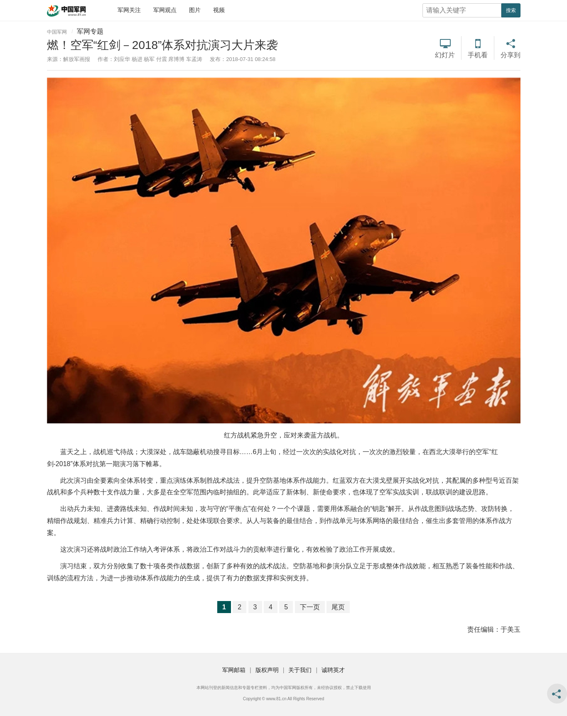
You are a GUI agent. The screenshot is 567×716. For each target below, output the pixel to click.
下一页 (310, 607)
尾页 (338, 607)
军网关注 (129, 10)
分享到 (510, 55)
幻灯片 (445, 55)
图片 (195, 10)
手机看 (478, 55)
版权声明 (267, 670)
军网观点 (165, 10)
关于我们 (300, 670)
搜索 (511, 10)
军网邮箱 (233, 670)
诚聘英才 (333, 670)
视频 (219, 10)
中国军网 (57, 32)
